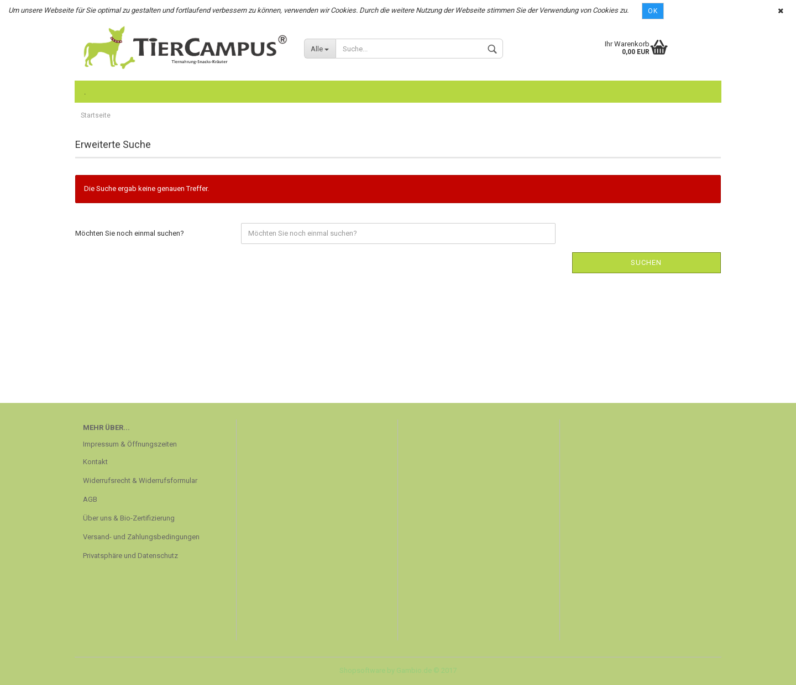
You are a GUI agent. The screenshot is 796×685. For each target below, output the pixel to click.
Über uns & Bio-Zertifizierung (129, 518)
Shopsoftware (362, 670)
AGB (90, 499)
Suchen (646, 262)
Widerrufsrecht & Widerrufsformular (140, 480)
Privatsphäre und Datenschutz (130, 555)
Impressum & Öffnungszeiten (130, 444)
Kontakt (95, 462)
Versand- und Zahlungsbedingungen (141, 537)
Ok (653, 11)
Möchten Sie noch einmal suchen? (129, 233)
